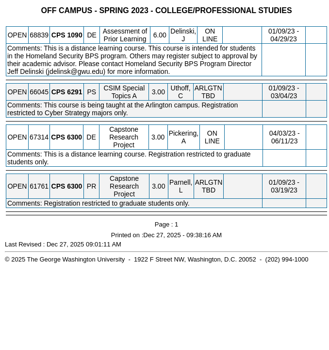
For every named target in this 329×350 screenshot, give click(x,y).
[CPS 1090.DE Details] (74, 35)
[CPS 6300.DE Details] (74, 137)
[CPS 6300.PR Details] (74, 186)
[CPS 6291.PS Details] (74, 92)
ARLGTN (208, 88)
